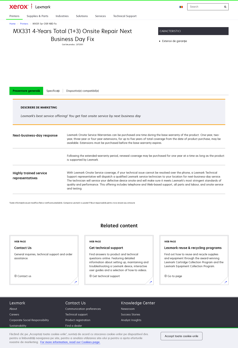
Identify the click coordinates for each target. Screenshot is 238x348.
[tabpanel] (119, 146)
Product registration (77, 320)
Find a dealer (73, 326)
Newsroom (128, 309)
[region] (119, 338)
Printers (14, 16)
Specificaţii (53, 91)
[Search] (225, 6)
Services (100, 16)
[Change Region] (181, 6)
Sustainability (17, 326)
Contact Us (75, 303)
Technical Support (125, 16)
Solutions (82, 16)
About (13, 309)
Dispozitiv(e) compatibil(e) (82, 91)
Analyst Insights (131, 320)
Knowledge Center (138, 303)
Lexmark (17, 303)
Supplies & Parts (37, 16)
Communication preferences (83, 309)
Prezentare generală (26, 91)
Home (29, 6)
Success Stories (130, 314)
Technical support (76, 314)
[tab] (26, 91)
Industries (62, 16)
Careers (14, 314)
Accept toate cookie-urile (181, 336)
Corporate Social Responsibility (29, 320)
